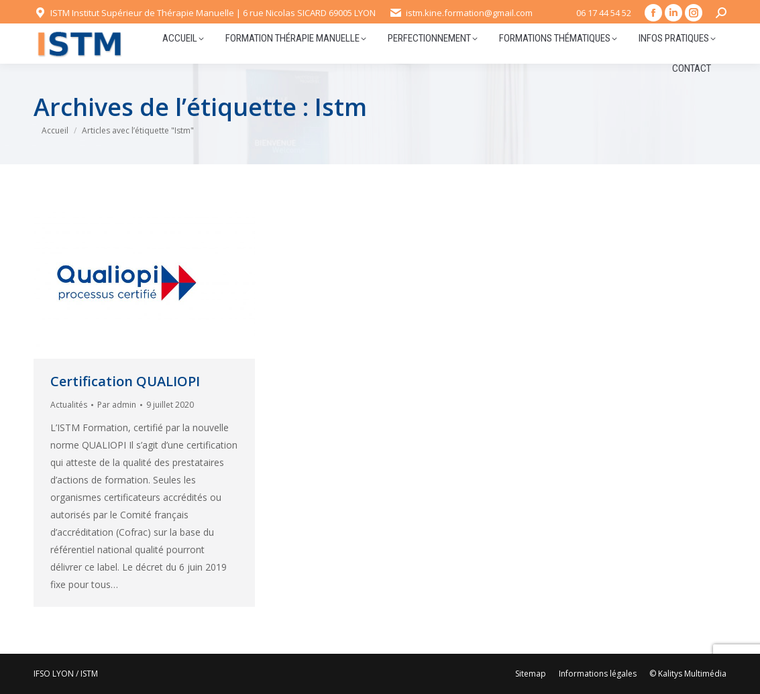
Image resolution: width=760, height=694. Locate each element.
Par (116, 404)
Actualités (68, 404)
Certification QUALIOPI (125, 381)
